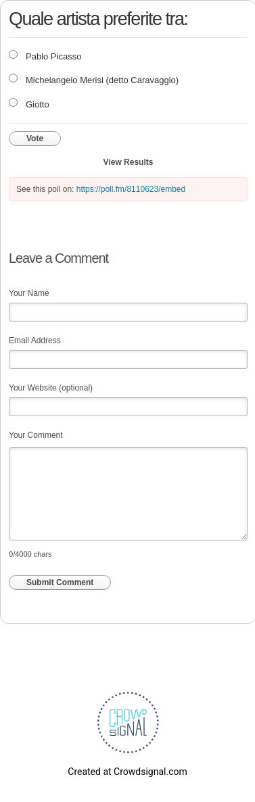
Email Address (35, 340)
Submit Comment (59, 582)
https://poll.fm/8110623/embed (130, 189)
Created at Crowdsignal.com (127, 771)
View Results (128, 162)
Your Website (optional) (51, 388)
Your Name (29, 293)
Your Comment (36, 435)
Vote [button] (34, 138)
